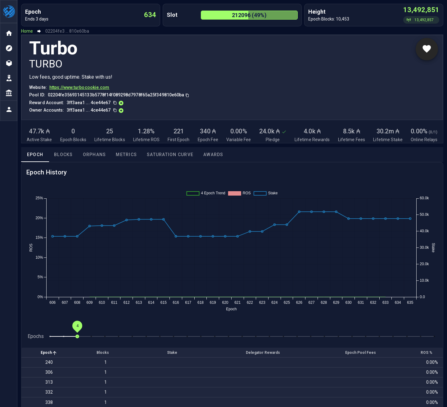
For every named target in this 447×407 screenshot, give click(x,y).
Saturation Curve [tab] (170, 154)
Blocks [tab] (63, 154)
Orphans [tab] (94, 154)
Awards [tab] (213, 154)
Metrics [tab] (126, 154)
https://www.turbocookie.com (79, 87)
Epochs (36, 336)
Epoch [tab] (35, 154)
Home (27, 31)
